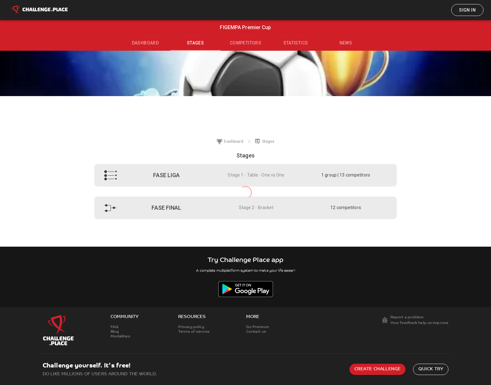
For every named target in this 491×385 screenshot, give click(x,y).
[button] (245, 175)
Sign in (467, 10)
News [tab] (345, 42)
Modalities (120, 336)
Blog (115, 332)
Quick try (430, 369)
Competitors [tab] (245, 42)
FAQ (114, 327)
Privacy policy (191, 327)
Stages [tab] (195, 42)
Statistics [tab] (295, 42)
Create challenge (377, 369)
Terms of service (193, 332)
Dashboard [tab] (145, 42)
